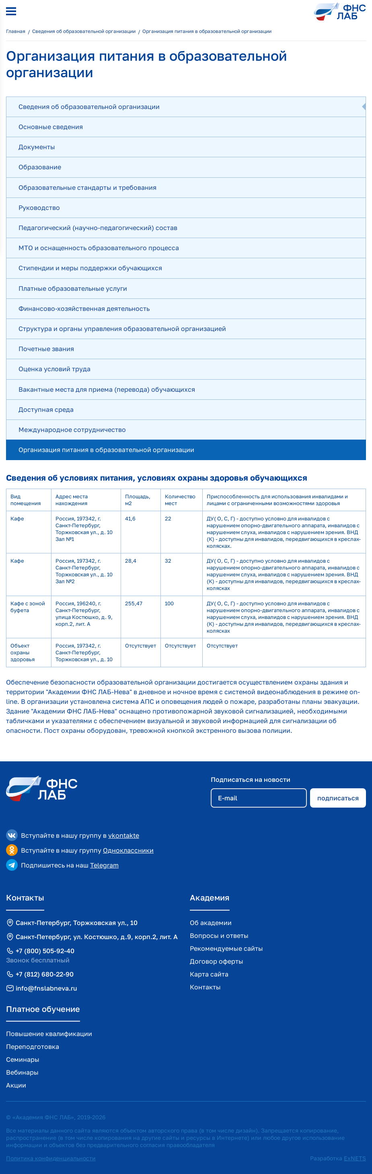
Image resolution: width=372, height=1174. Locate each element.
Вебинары (22, 1072)
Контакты (205, 987)
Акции (16, 1085)
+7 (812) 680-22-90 (45, 974)
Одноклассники (128, 850)
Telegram (104, 865)
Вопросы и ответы (219, 935)
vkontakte (123, 835)
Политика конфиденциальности (51, 1158)
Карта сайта (209, 974)
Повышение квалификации (49, 1034)
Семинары (22, 1059)
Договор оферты (216, 961)
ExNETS (355, 1158)
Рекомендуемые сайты (226, 948)
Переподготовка (32, 1046)
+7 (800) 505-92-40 (45, 951)
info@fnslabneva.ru (46, 988)
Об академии (211, 923)
